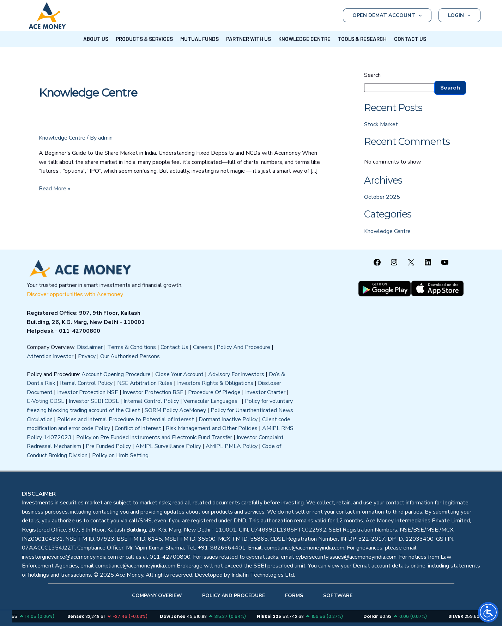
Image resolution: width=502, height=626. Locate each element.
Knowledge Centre (62, 138)
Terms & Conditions (131, 347)
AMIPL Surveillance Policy (168, 446)
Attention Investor (50, 356)
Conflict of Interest (138, 428)
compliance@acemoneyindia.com (304, 548)
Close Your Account (179, 374)
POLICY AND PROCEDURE (233, 595)
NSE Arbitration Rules (145, 383)
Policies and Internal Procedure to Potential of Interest (125, 419)
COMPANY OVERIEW (157, 595)
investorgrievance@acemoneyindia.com (70, 557)
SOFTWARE (337, 595)
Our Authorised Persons (130, 356)
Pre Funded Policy (108, 446)
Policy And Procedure (243, 347)
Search (372, 75)
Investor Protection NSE (87, 392)
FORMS (294, 595)
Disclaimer (90, 347)
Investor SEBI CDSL (94, 401)
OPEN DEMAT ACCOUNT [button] (387, 15)
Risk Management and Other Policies (212, 428)
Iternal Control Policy (86, 383)
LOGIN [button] (459, 15)
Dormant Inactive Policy (228, 419)
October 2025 (382, 197)
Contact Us (174, 347)
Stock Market (381, 124)
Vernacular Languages (211, 401)
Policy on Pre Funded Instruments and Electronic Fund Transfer (154, 437)
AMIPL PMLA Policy (232, 446)
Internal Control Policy (151, 401)
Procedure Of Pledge (214, 392)
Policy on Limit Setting (120, 455)
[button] (418, 15)
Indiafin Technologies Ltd (262, 575)
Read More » (54, 188)
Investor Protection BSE (153, 392)
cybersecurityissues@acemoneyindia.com (346, 557)
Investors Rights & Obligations (215, 383)
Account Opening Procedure (116, 374)
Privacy (87, 356)
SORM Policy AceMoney (175, 410)
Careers (202, 347)
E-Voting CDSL (45, 401)
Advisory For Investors (236, 374)
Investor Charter (265, 392)
